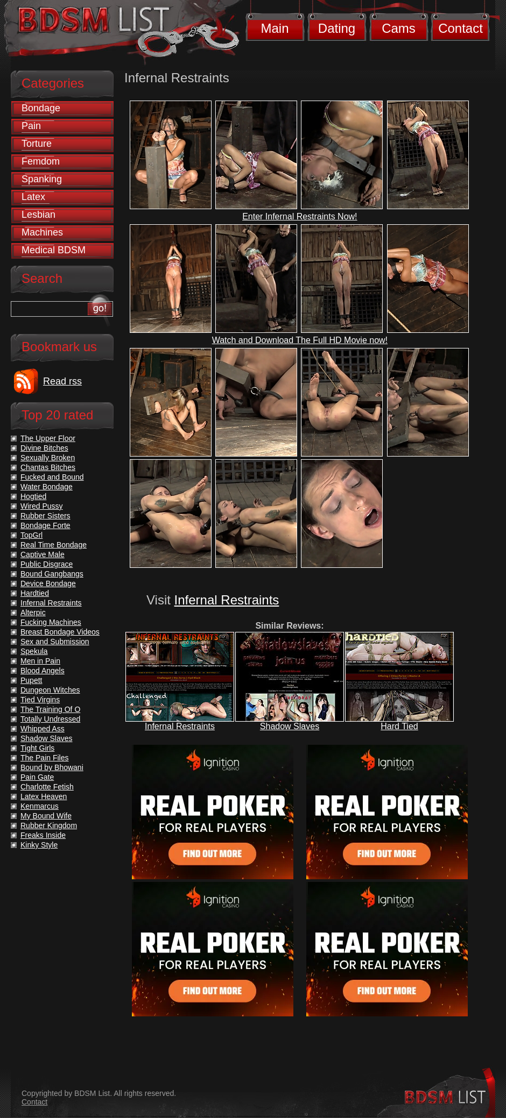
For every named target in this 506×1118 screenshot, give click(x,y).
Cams (399, 28)
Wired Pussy (41, 506)
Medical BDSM (54, 250)
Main (275, 28)
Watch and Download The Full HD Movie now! (300, 340)
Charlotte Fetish (47, 786)
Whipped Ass (42, 728)
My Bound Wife (46, 815)
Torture (37, 143)
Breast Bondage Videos (60, 632)
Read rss (62, 381)
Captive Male (42, 554)
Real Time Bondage (53, 544)
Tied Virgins (40, 699)
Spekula (34, 651)
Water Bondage (46, 486)
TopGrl (31, 535)
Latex (33, 196)
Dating (336, 28)
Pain (31, 125)
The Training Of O (50, 709)
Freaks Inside (43, 835)
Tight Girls (37, 748)
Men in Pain (40, 661)
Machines (42, 232)
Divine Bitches (44, 448)
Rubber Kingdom (48, 825)
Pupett (31, 680)
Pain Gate (37, 777)
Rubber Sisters (45, 515)
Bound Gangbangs (51, 573)
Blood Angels (42, 670)
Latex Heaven (43, 796)
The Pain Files (44, 757)
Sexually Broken (47, 457)
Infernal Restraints (226, 600)
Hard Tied (399, 726)
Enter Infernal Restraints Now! (299, 216)
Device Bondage (48, 583)
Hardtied (34, 593)
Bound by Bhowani (51, 767)
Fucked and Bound (52, 477)
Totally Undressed (50, 719)
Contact (460, 28)
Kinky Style (39, 845)
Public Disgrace (46, 564)
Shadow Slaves (289, 726)
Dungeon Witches (50, 690)
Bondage (41, 108)
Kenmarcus (39, 806)
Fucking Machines (50, 622)
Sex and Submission (54, 641)
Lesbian (38, 214)
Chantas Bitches (47, 467)
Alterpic (33, 612)
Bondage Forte (45, 525)
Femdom (41, 161)
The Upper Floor (47, 438)
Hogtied (33, 496)
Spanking (42, 179)
